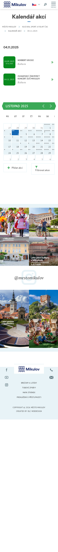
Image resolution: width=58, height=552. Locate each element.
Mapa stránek (29, 392)
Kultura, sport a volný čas (35, 27)
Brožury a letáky (29, 382)
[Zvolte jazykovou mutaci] (37, 4)
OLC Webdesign (35, 411)
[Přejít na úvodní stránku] (15, 4)
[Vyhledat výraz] (45, 4)
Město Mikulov (9, 27)
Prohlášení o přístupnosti (29, 397)
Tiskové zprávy (29, 387)
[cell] (47, 126)
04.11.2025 (33, 31)
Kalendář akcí (15, 31)
